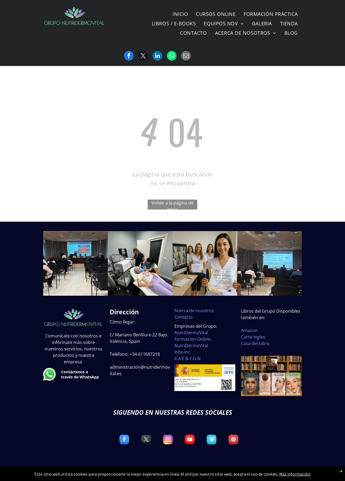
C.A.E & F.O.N (187, 358)
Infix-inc (182, 352)
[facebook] (124, 440)
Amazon (249, 330)
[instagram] (168, 440)
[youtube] (190, 440)
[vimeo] (211, 440)
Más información (294, 474)
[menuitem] (180, 14)
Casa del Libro (255, 343)
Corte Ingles (253, 337)
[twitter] (146, 440)
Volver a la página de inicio (172, 205)
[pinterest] (233, 440)
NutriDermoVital (191, 333)
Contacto (183, 317)
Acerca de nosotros (194, 310)
